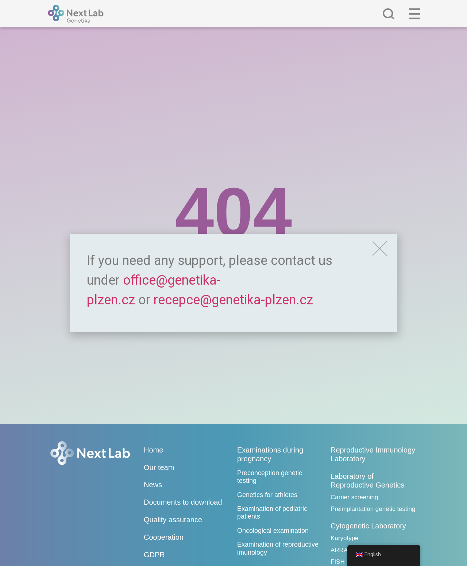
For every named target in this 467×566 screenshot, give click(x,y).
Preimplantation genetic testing (373, 508)
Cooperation (164, 537)
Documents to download (183, 502)
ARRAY (341, 550)
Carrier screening (354, 497)
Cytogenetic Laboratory (368, 526)
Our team (159, 467)
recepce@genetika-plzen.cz (233, 300)
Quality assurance (173, 520)
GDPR (154, 555)
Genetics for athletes (267, 494)
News (153, 485)
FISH (338, 561)
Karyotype (345, 538)
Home (153, 450)
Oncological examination (273, 530)
